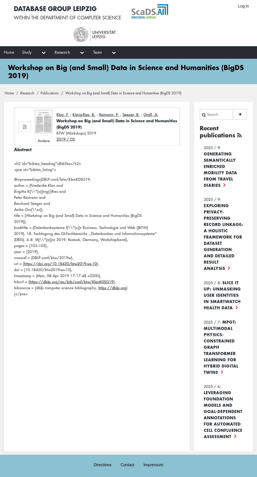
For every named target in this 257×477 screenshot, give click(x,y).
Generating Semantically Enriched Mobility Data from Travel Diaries (220, 169)
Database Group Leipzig (55, 8)
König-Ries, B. (84, 114)
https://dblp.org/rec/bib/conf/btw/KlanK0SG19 (71, 281)
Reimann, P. (109, 114)
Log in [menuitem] (243, 6)
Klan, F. (62, 114)
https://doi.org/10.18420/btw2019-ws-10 (60, 263)
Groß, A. (151, 114)
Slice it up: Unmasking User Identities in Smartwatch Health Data (222, 295)
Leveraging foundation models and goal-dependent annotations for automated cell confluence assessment (223, 414)
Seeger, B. (131, 114)
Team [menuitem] (97, 52)
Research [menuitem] (62, 52)
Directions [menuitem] (102, 465)
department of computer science (80, 18)
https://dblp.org (112, 287)
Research (27, 92)
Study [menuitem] (27, 52)
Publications (50, 92)
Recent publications (217, 131)
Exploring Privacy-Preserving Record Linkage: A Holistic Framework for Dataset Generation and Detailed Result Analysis (223, 236)
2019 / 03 (65, 139)
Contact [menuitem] (127, 465)
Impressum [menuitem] (153, 465)
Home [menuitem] (9, 52)
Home (9, 92)
